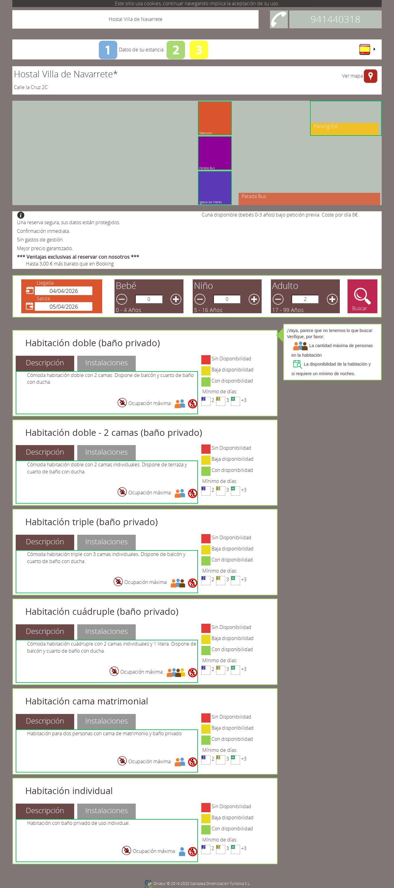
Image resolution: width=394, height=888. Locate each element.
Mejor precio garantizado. (45, 248)
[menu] (367, 49)
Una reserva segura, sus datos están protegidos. (68, 222)
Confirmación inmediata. (43, 231)
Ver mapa (352, 75)
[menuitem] (367, 49)
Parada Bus (207, 168)
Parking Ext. (326, 126)
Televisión (208, 133)
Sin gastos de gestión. (40, 239)
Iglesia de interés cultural (210, 204)
